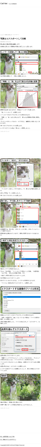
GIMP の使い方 (8, 34)
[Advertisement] (20, 19)
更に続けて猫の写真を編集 (8, 44)
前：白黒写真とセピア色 (7, 436)
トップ (2, 34)
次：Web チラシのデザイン (8, 439)
